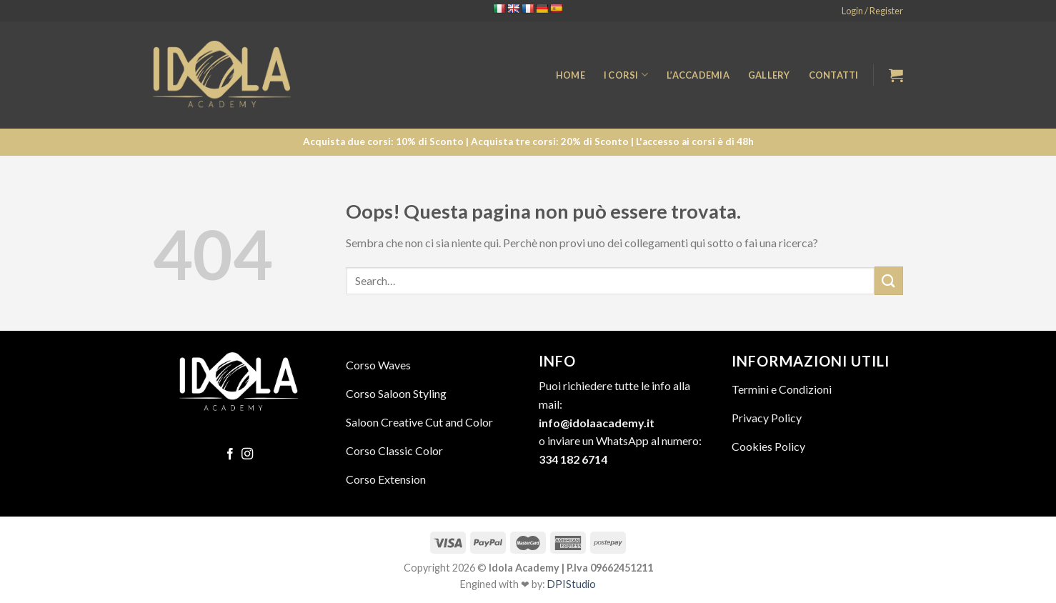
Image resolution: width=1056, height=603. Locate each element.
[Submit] (889, 280)
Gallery (769, 75)
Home (570, 75)
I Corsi (626, 74)
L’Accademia (698, 75)
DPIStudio (571, 584)
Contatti (834, 75)
